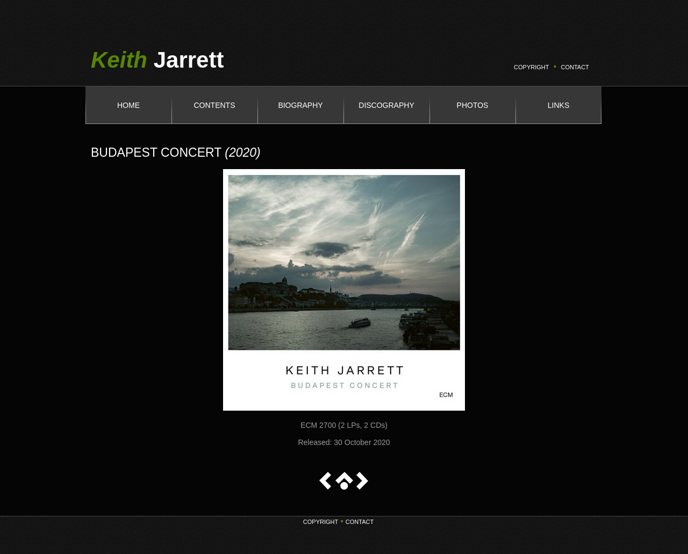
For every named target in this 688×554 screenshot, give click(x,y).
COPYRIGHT (531, 67)
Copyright (320, 522)
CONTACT (575, 67)
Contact (360, 522)
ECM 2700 (318, 425)
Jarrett (157, 59)
